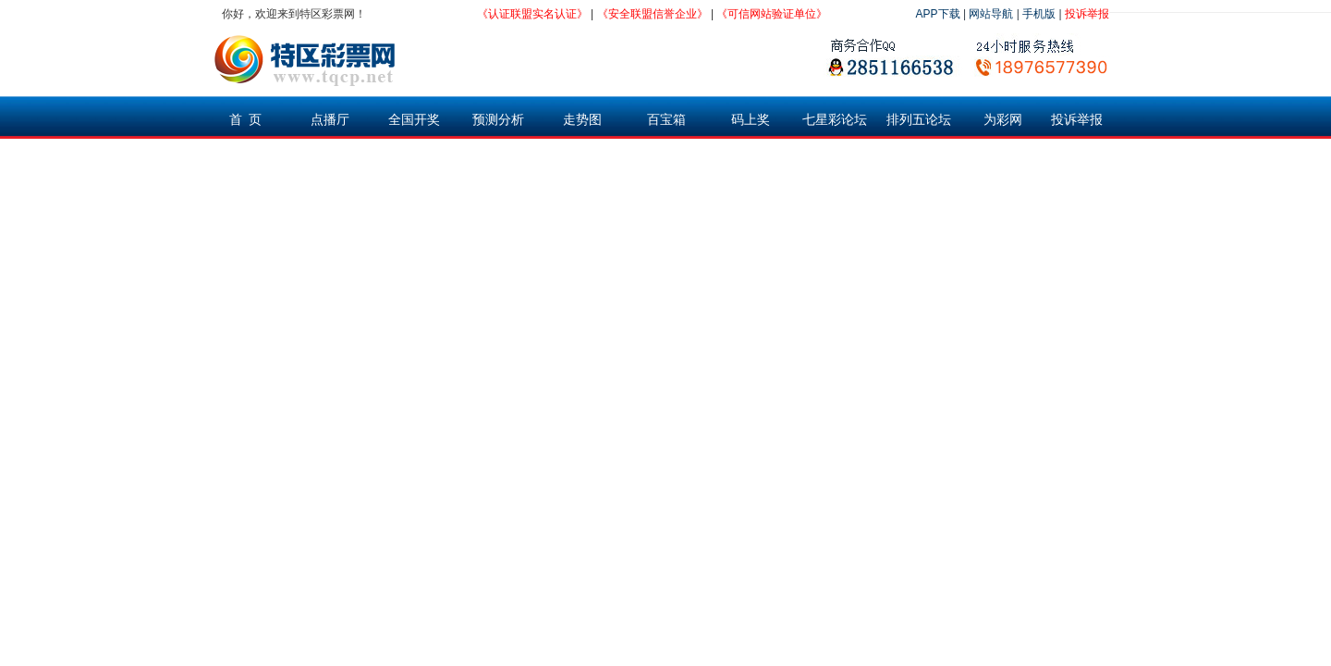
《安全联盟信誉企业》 (652, 13)
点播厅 (330, 119)
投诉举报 (1087, 13)
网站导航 (991, 13)
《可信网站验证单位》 (771, 13)
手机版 (1039, 13)
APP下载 (938, 13)
